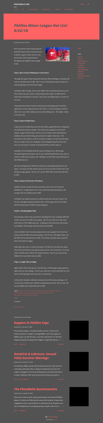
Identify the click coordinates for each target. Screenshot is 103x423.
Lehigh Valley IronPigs (83, 69)
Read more (61, 344)
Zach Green (80, 78)
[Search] (82, 4)
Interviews (56, 9)
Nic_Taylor (55, 419)
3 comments (22, 344)
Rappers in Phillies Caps (31, 323)
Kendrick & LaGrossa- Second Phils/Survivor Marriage (35, 356)
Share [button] (79, 48)
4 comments (22, 410)
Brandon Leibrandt (82, 61)
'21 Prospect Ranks (32, 9)
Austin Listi (80, 57)
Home (15, 9)
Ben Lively (80, 59)
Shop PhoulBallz (68, 9)
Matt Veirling (81, 71)
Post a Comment (19, 306)
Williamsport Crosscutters (84, 76)
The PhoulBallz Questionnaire (35, 389)
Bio (22, 9)
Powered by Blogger (51, 417)
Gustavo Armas (81, 63)
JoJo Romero (80, 65)
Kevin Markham (81, 67)
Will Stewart (80, 73)
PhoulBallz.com (21, 4)
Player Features (45, 9)
